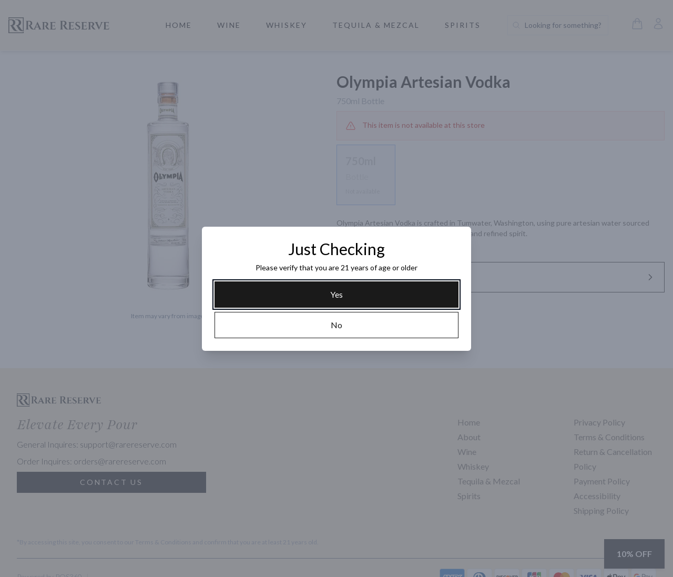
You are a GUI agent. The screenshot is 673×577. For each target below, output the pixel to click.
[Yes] (336, 294)
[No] (336, 325)
